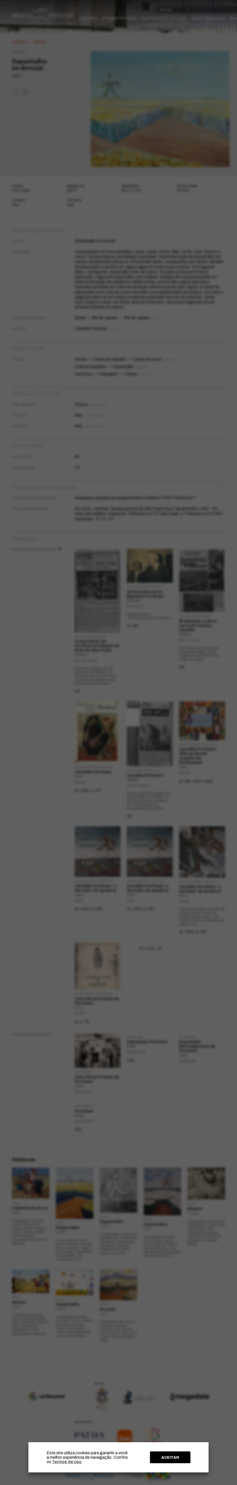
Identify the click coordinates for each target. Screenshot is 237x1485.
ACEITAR (170, 1457)
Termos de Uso (67, 1462)
